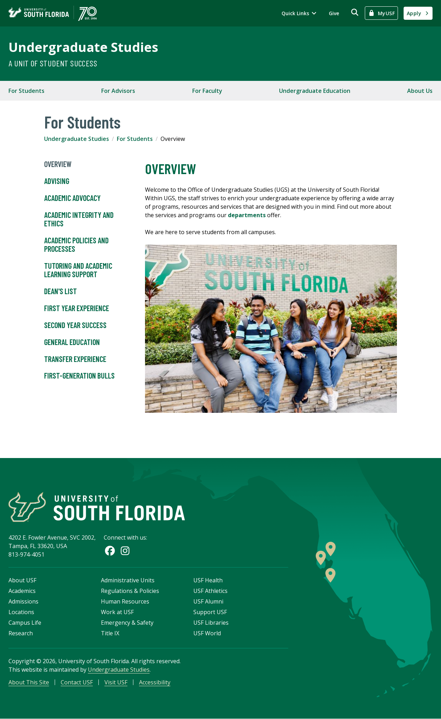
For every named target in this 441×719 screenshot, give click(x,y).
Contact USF (77, 682)
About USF (22, 580)
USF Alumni (208, 601)
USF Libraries (211, 622)
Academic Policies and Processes (76, 244)
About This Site (28, 682)
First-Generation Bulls (79, 376)
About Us (420, 91)
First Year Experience (76, 308)
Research (20, 633)
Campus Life (24, 622)
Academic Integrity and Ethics (79, 219)
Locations (21, 612)
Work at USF (117, 612)
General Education (72, 342)
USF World (207, 633)
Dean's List (60, 291)
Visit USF (115, 682)
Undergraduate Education (314, 91)
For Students (26, 91)
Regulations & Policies (130, 591)
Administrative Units (128, 580)
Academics (22, 591)
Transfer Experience (75, 359)
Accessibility (154, 682)
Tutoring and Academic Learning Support (78, 270)
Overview (58, 164)
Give (334, 13)
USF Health (208, 580)
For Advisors (118, 91)
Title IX (110, 633)
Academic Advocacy (72, 198)
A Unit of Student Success (52, 63)
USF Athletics (210, 591)
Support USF (210, 612)
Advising (57, 181)
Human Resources (125, 601)
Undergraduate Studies (83, 47)
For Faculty (207, 91)
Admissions (23, 601)
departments (247, 215)
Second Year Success (75, 325)
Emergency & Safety (127, 622)
